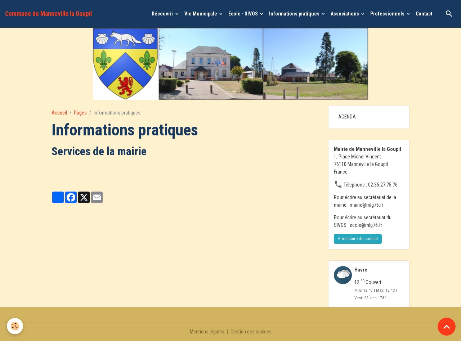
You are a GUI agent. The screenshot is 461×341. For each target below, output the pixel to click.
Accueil (59, 113)
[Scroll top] (447, 327)
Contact (424, 14)
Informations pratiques (295, 14)
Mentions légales (206, 332)
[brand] (48, 13)
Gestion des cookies (251, 332)
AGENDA (347, 117)
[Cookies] (15, 326)
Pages (80, 113)
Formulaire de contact (358, 238)
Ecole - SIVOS (243, 14)
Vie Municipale (201, 14)
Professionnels (388, 14)
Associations (345, 14)
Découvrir (163, 14)
